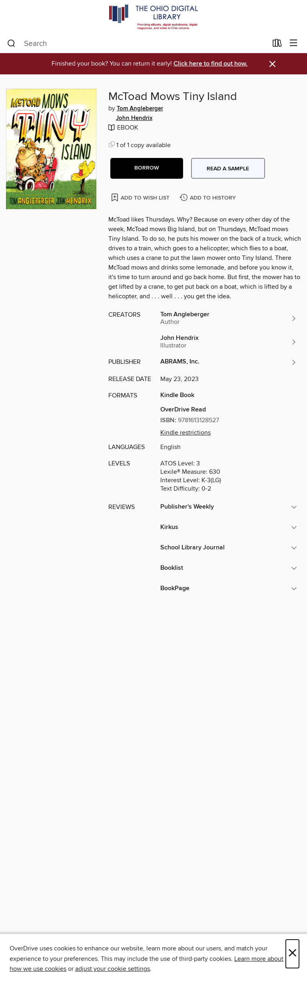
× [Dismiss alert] (272, 64)
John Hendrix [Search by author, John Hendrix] (134, 118)
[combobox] (137, 43)
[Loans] (277, 44)
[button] (146, 168)
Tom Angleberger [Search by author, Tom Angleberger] (140, 108)
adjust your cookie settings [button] (112, 969)
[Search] (11, 43)
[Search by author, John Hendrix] (228, 342)
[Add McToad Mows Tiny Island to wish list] (140, 197)
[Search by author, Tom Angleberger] (228, 318)
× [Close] (292, 954)
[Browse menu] (293, 43)
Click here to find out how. (210, 64)
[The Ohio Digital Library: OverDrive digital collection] (153, 17)
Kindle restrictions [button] (185, 433)
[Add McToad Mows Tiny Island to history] (208, 198)
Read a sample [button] (228, 168)
